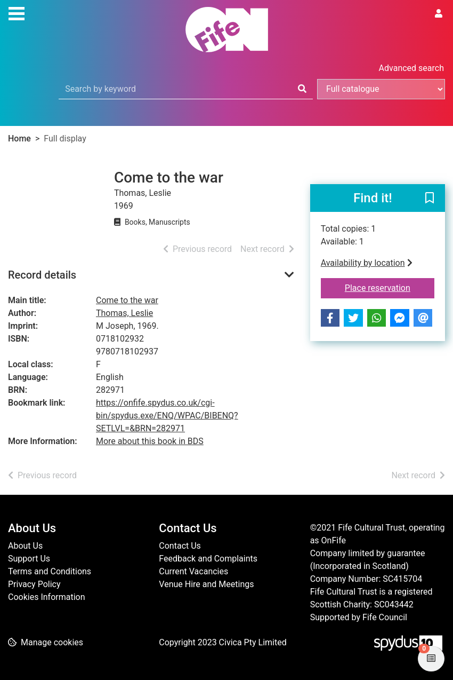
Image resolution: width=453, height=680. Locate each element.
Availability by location (366, 263)
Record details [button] (42, 274)
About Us (25, 546)
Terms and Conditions (49, 571)
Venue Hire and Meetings (206, 584)
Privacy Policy (34, 584)
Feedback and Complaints (208, 559)
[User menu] (438, 13)
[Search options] (381, 89)
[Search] (302, 89)
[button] (429, 198)
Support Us (29, 559)
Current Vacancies (193, 571)
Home (19, 138)
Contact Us (180, 546)
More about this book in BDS (150, 441)
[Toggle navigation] (17, 12)
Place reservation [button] (389, 287)
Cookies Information (46, 597)
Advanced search (411, 68)
